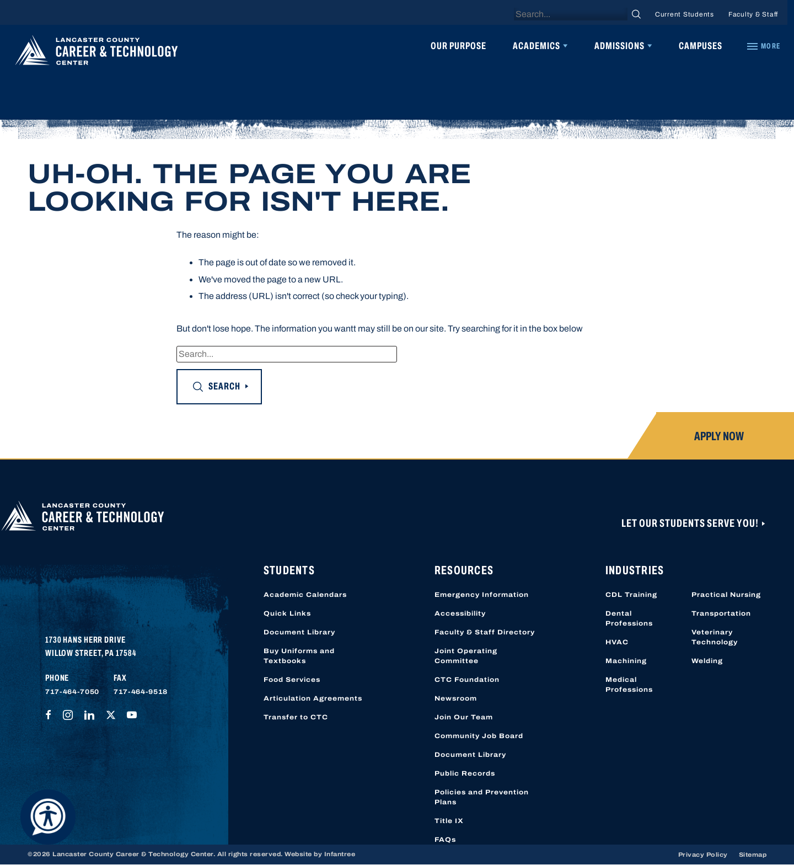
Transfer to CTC (296, 717)
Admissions (619, 45)
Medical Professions (629, 684)
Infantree (340, 854)
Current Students (684, 14)
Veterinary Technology (714, 637)
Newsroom (455, 698)
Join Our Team (463, 717)
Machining (626, 661)
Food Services (292, 680)
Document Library (299, 632)
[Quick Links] (763, 46)
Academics (536, 45)
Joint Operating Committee (465, 656)
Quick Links (287, 613)
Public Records (464, 773)
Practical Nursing (726, 595)
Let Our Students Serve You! (690, 523)
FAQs (445, 839)
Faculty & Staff (753, 14)
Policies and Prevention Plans (481, 797)
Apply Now (719, 436)
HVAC (617, 642)
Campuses (700, 45)
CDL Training (631, 595)
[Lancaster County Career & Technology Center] (96, 53)
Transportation (721, 613)
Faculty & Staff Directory (484, 632)
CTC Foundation (467, 680)
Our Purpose (458, 45)
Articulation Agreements (313, 698)
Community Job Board (478, 736)
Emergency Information (481, 595)
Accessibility (460, 613)
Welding (707, 661)
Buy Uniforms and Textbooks (299, 656)
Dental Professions (629, 618)
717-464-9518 (141, 692)
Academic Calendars (305, 595)
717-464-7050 (72, 692)
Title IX (449, 821)
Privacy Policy (703, 854)
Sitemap (753, 854)
